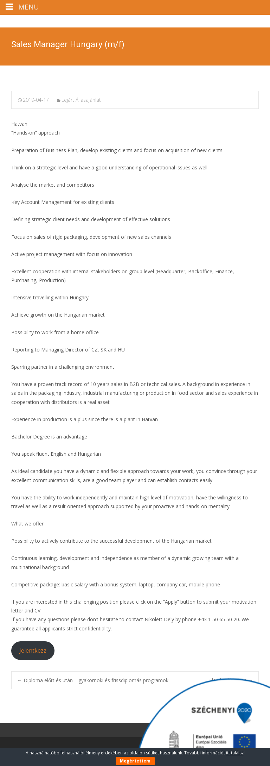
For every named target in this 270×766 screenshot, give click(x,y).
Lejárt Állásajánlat (81, 99)
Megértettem (135, 761)
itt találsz (235, 753)
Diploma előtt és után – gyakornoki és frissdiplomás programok (92, 680)
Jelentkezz (32, 650)
